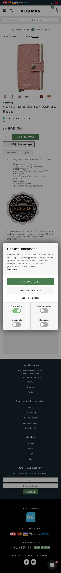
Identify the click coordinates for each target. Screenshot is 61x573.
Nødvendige (16, 309)
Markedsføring (44, 309)
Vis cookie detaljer (30, 298)
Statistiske (44, 323)
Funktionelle (16, 323)
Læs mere (12, 269)
